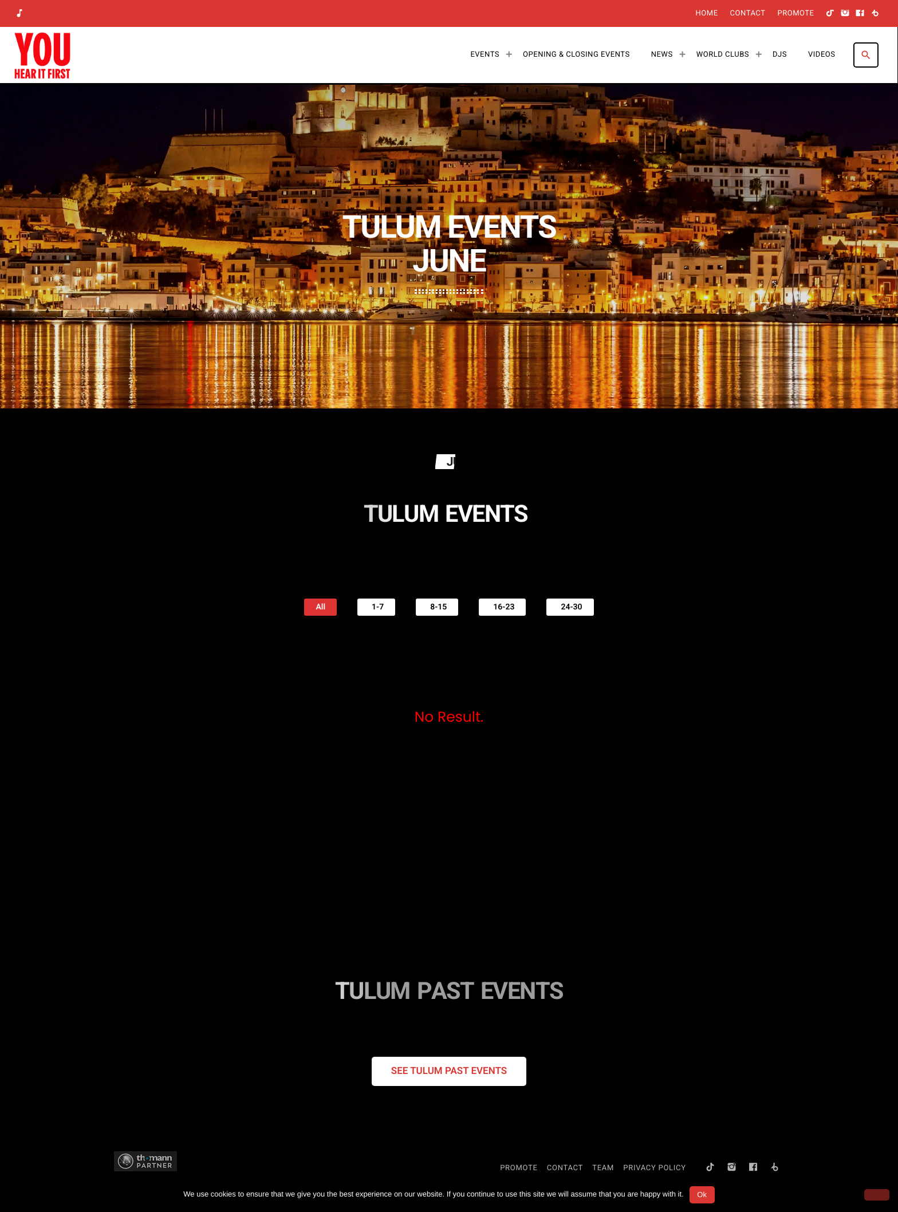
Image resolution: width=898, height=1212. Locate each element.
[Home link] (42, 55)
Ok (702, 1194)
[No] (876, 1195)
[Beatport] (875, 14)
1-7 (376, 607)
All (320, 607)
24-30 (570, 607)
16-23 (502, 607)
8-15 (437, 607)
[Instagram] (845, 14)
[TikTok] (830, 14)
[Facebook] (860, 14)
